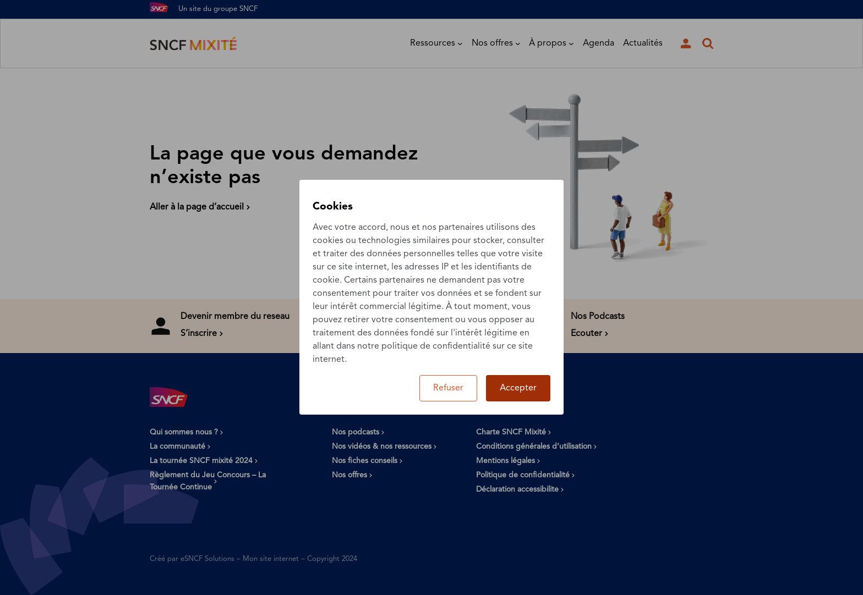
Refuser (448, 388)
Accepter (518, 388)
